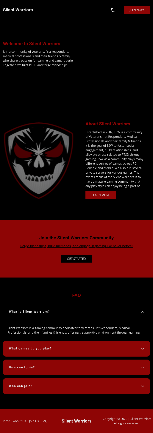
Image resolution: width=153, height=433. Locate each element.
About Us (19, 421)
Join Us (34, 421)
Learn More (101, 195)
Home (5, 421)
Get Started (76, 259)
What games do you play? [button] (30, 348)
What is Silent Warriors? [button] (29, 311)
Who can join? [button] (20, 386)
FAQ (44, 421)
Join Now (137, 10)
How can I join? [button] (22, 367)
